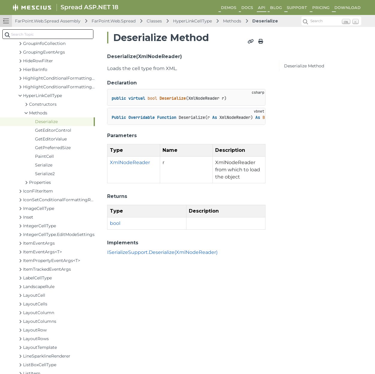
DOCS (247, 7)
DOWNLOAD (347, 7)
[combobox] (47, 34)
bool (115, 223)
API (261, 7)
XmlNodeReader (130, 162)
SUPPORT (297, 7)
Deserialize (265, 21)
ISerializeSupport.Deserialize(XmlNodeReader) (162, 252)
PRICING (321, 7)
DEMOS (228, 7)
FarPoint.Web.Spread (114, 21)
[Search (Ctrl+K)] (331, 20)
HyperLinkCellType (192, 21)
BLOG (276, 7)
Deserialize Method (304, 66)
